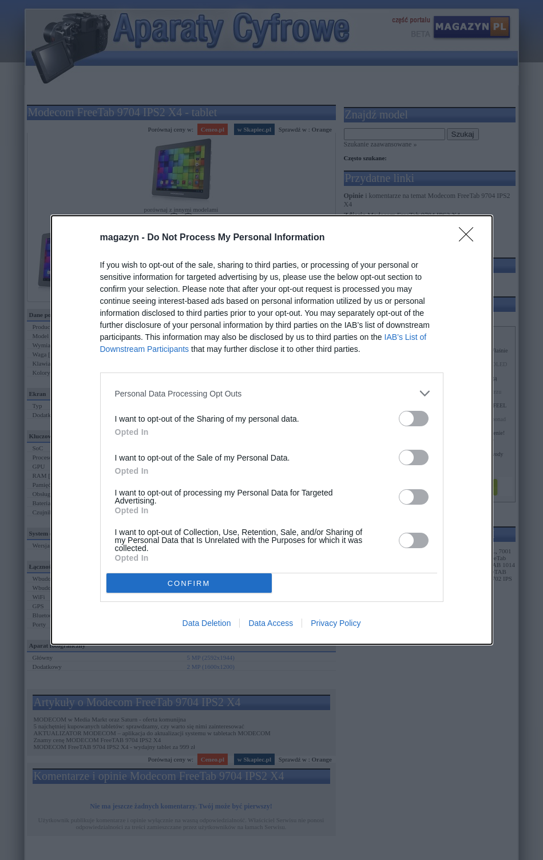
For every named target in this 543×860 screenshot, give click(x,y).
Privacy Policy (335, 623)
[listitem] (272, 393)
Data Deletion (207, 623)
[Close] (470, 238)
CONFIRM (189, 583)
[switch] (414, 418)
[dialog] (271, 430)
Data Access (270, 623)
